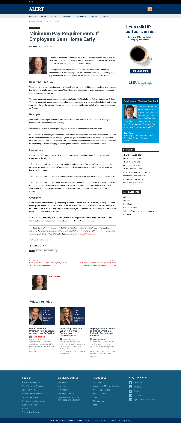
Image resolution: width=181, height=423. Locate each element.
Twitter (137, 391)
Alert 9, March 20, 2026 (132, 158)
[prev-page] (31, 361)
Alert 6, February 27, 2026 (133, 169)
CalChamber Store (130, 207)
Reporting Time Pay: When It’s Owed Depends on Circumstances (71, 332)
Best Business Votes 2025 (133, 179)
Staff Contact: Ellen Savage (40, 240)
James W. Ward (99, 339)
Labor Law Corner (51, 21)
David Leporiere (39, 337)
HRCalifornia (128, 204)
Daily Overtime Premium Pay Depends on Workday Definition (42, 331)
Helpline (38, 21)
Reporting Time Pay (50, 251)
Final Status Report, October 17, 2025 (137, 172)
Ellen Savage (35, 46)
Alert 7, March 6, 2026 (131, 165)
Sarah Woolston (70, 339)
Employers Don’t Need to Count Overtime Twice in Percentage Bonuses (102, 332)
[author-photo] (30, 336)
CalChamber (127, 197)
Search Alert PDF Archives (133, 182)
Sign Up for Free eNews (144, 399)
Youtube (137, 395)
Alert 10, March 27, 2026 (132, 155)
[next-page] (35, 361)
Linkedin (137, 387)
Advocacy (126, 200)
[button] (150, 9)
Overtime (39, 251)
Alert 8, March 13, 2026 (132, 162)
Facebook (138, 382)
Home (31, 21)
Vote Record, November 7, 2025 (135, 176)
